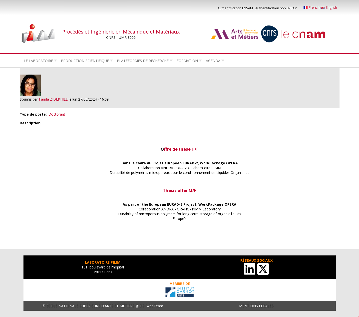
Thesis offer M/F (179, 190)
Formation (187, 60)
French (312, 7)
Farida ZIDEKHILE (53, 99)
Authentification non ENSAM (276, 8)
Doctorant (56, 114)
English (329, 7)
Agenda (213, 60)
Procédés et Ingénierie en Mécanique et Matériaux (121, 31)
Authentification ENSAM (235, 8)
